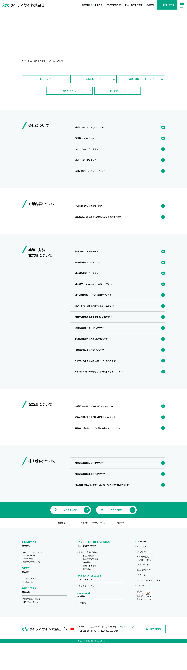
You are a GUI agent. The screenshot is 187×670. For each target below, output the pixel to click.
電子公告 (120, 549)
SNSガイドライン (146, 612)
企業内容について (93, 79)
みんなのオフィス (145, 578)
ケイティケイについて (32, 579)
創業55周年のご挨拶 (32, 588)
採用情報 (150, 5)
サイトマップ (144, 592)
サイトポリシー (145, 602)
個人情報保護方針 (145, 597)
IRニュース (28, 609)
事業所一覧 (28, 585)
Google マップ (124, 653)
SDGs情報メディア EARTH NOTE (146, 585)
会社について (45, 79)
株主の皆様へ (89, 582)
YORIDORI (143, 568)
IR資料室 (87, 589)
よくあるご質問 (70, 536)
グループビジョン (31, 582)
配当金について (69, 91)
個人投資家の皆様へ (91, 586)
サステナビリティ (115, 5)
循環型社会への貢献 (32, 626)
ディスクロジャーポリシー (91, 549)
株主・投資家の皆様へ (134, 5)
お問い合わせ (167, 5)
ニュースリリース (31, 605)
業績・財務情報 (89, 592)
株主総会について (117, 91)
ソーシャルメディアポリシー (150, 607)
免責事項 (62, 549)
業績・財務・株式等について (142, 79)
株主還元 (87, 596)
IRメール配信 (116, 536)
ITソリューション (30, 629)
